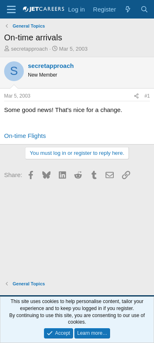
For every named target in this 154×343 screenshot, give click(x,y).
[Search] (144, 9)
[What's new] (128, 9)
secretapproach (29, 49)
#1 (147, 96)
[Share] (136, 96)
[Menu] (11, 9)
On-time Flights (25, 135)
